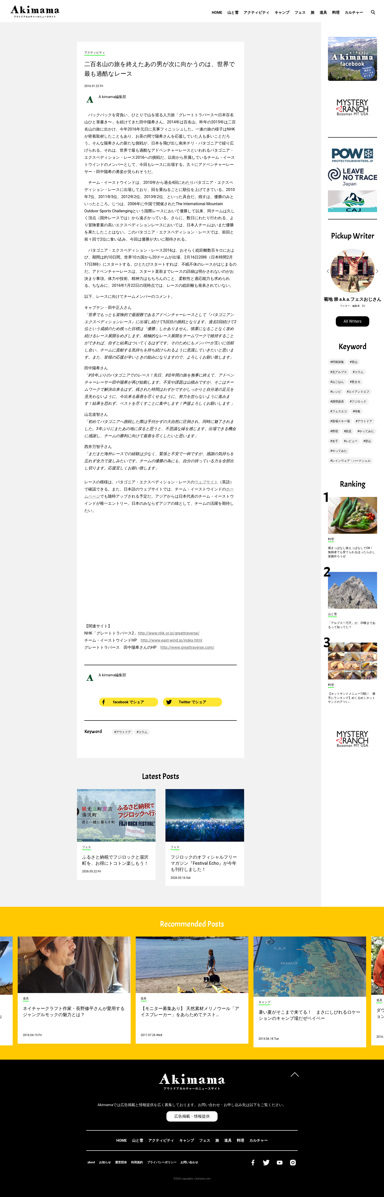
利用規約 (137, 1162)
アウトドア (123, 732)
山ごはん (338, 382)
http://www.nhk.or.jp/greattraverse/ (169, 633)
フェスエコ (339, 411)
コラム (142, 732)
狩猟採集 (338, 362)
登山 (354, 362)
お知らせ (105, 1162)
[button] (329, 271)
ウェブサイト (206, 482)
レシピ (336, 391)
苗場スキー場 (341, 421)
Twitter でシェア (186, 702)
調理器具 (338, 401)
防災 (349, 431)
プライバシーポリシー (162, 1162)
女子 (335, 441)
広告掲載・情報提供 (192, 1116)
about (91, 1162)
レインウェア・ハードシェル (351, 460)
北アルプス (339, 372)
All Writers (353, 321)
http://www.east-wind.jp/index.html (171, 640)
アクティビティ (256, 12)
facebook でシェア (123, 702)
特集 (357, 411)
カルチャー (354, 12)
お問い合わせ (189, 1162)
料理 (336, 12)
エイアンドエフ (359, 391)
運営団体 (121, 1162)
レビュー (351, 441)
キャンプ (282, 12)
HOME (217, 12)
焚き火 (356, 382)
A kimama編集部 (112, 97)
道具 (323, 12)
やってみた (366, 431)
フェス (300, 12)
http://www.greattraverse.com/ (187, 647)
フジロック (359, 401)
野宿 (335, 431)
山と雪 (232, 12)
